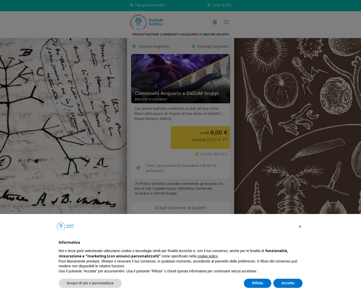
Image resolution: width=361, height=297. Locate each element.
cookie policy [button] (207, 256)
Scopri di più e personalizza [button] (90, 283)
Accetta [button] (287, 283)
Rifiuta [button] (257, 283)
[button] (300, 226)
